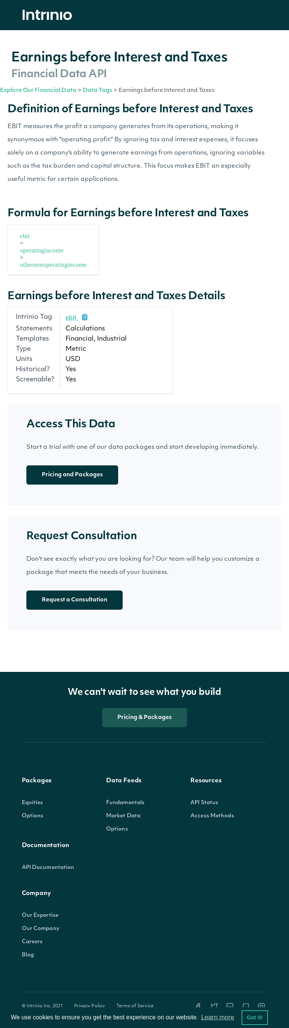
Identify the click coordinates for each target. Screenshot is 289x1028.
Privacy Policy (89, 1006)
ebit (25, 236)
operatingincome (42, 250)
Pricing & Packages (144, 718)
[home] (49, 15)
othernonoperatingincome (53, 264)
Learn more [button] (217, 1017)
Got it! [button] (254, 1017)
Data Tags (97, 90)
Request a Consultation (74, 600)
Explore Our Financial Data (38, 90)
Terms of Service (135, 1006)
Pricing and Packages (72, 475)
